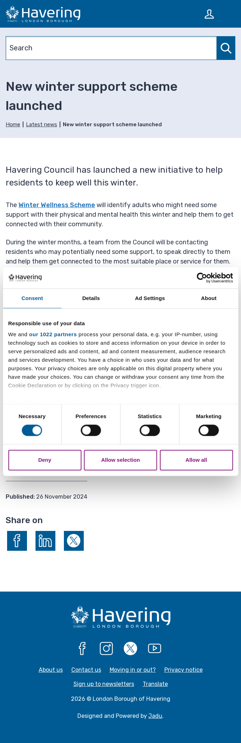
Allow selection (120, 460)
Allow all (196, 460)
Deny (44, 460)
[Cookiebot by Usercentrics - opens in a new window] (202, 277)
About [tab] (209, 298)
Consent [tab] (32, 298)
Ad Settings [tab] (150, 298)
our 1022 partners (53, 334)
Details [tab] (91, 298)
